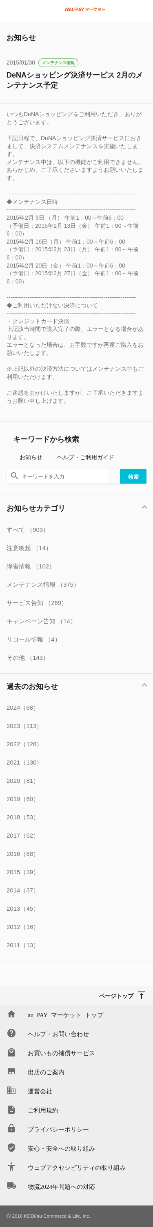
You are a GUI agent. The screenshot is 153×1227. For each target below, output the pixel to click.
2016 (23, 853)
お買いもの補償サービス (61, 1053)
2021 (24, 762)
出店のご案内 (46, 1072)
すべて (28, 529)
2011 (23, 945)
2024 (23, 707)
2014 (23, 890)
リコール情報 (34, 639)
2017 (23, 835)
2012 (23, 926)
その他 (28, 657)
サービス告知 (37, 602)
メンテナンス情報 (58, 62)
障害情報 (31, 566)
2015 (23, 871)
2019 (23, 798)
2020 (23, 780)
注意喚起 (29, 547)
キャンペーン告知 (41, 621)
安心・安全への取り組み (61, 1148)
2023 (24, 725)
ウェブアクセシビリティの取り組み (77, 1167)
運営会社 (40, 1091)
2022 (24, 744)
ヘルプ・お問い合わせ (58, 1033)
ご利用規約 (43, 1110)
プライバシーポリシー (58, 1129)
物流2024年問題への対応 (61, 1186)
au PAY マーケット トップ (65, 1014)
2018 (23, 817)
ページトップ (116, 995)
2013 (23, 908)
